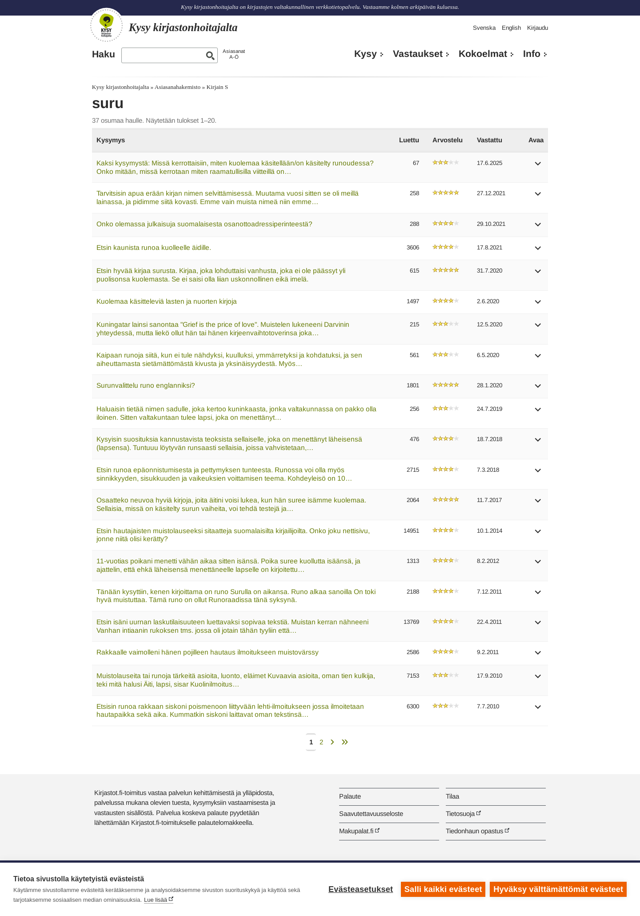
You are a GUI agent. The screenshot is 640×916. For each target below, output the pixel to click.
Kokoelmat (483, 53)
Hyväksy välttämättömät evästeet (558, 889)
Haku (103, 54)
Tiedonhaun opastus (474, 831)
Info (531, 53)
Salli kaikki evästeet (443, 889)
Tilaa (452, 796)
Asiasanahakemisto (177, 87)
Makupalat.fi (356, 831)
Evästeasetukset (360, 889)
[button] (538, 166)
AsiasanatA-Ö (234, 54)
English (511, 27)
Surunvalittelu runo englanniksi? (145, 385)
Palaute (350, 796)
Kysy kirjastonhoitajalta (120, 87)
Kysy (365, 53)
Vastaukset (418, 53)
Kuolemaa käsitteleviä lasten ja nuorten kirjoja (166, 301)
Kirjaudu (537, 27)
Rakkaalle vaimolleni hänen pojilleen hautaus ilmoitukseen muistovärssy (207, 652)
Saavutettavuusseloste (371, 813)
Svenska (484, 27)
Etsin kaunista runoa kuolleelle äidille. (153, 247)
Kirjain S (217, 87)
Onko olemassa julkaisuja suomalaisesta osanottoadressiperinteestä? (204, 224)
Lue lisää (155, 899)
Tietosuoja (460, 813)
